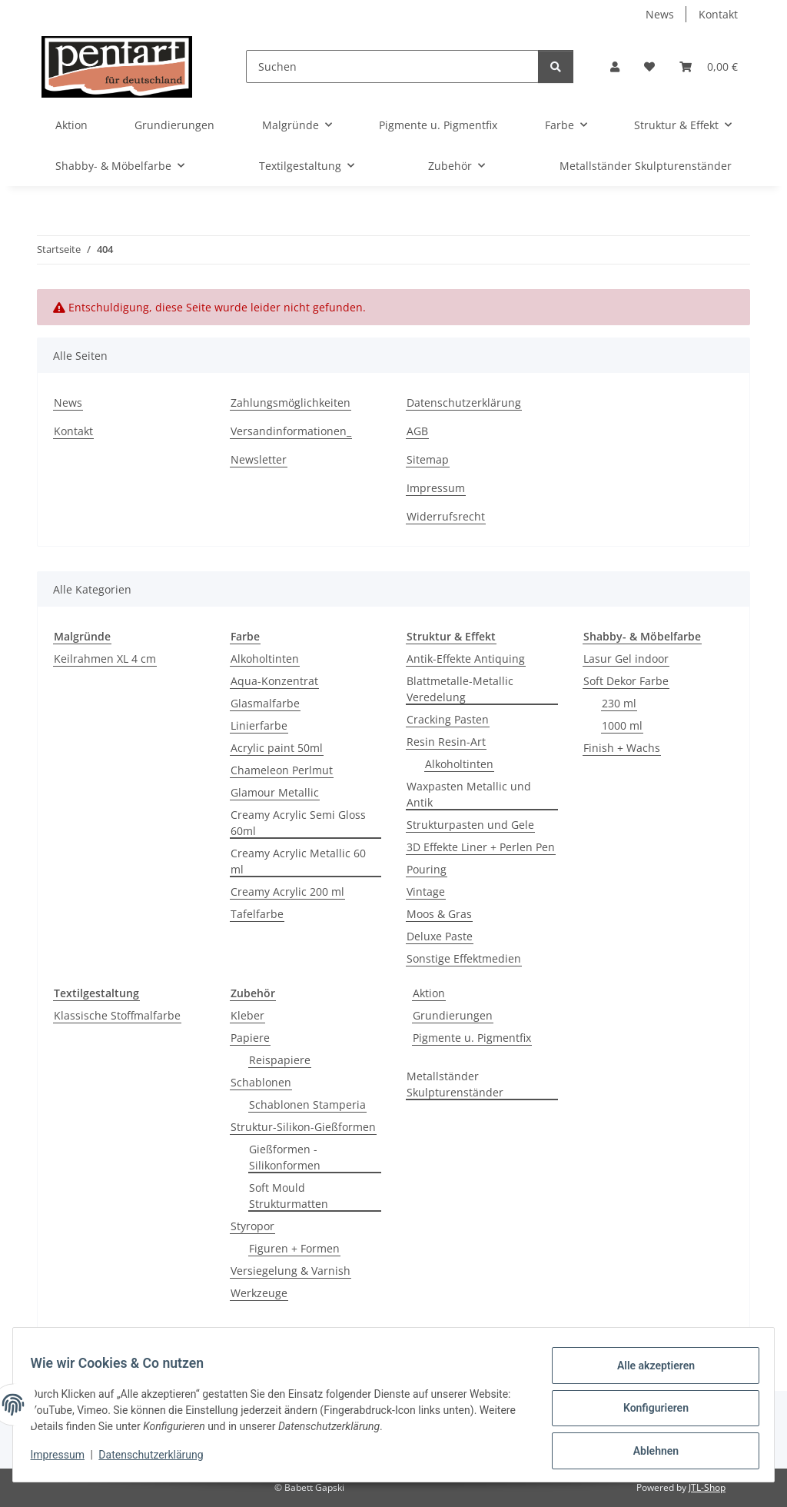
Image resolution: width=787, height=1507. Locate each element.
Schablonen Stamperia (307, 1104)
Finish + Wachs (621, 747)
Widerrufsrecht (446, 516)
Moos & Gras (439, 914)
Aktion (429, 993)
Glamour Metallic (275, 792)
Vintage (426, 891)
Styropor (252, 1226)
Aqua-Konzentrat (274, 681)
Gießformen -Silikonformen (284, 1157)
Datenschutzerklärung (158, 1459)
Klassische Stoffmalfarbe (117, 1015)
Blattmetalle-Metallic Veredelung (460, 689)
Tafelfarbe (257, 914)
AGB (417, 431)
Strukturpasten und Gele (470, 824)
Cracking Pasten (448, 719)
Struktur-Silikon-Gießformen (303, 1126)
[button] (615, 66)
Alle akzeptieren (648, 1372)
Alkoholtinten (265, 658)
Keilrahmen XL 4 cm (105, 658)
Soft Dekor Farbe (626, 681)
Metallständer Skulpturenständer (455, 1084)
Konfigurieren (648, 1412)
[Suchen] (392, 66)
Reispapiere (279, 1060)
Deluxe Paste (440, 936)
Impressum (64, 1459)
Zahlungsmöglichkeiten (290, 402)
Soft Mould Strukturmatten (288, 1195)
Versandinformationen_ (291, 431)
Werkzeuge (259, 1293)
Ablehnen (648, 1452)
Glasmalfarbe (265, 703)
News (660, 14)
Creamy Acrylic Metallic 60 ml (298, 861)
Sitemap (428, 459)
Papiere (250, 1037)
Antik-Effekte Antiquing (466, 658)
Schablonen (261, 1082)
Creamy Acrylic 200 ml (287, 891)
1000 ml (622, 725)
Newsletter (259, 459)
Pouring (427, 869)
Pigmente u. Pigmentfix (472, 1037)
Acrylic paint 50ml (277, 747)
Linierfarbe (259, 725)
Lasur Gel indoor (626, 658)
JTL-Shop (707, 1487)
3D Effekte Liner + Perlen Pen (481, 847)
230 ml (619, 703)
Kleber (247, 1015)
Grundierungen (453, 1015)
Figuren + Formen (294, 1248)
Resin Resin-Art (446, 741)
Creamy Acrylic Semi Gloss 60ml (298, 822)
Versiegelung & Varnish (290, 1270)
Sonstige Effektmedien (464, 958)
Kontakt (718, 14)
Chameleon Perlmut (282, 770)
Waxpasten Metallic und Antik (469, 794)
